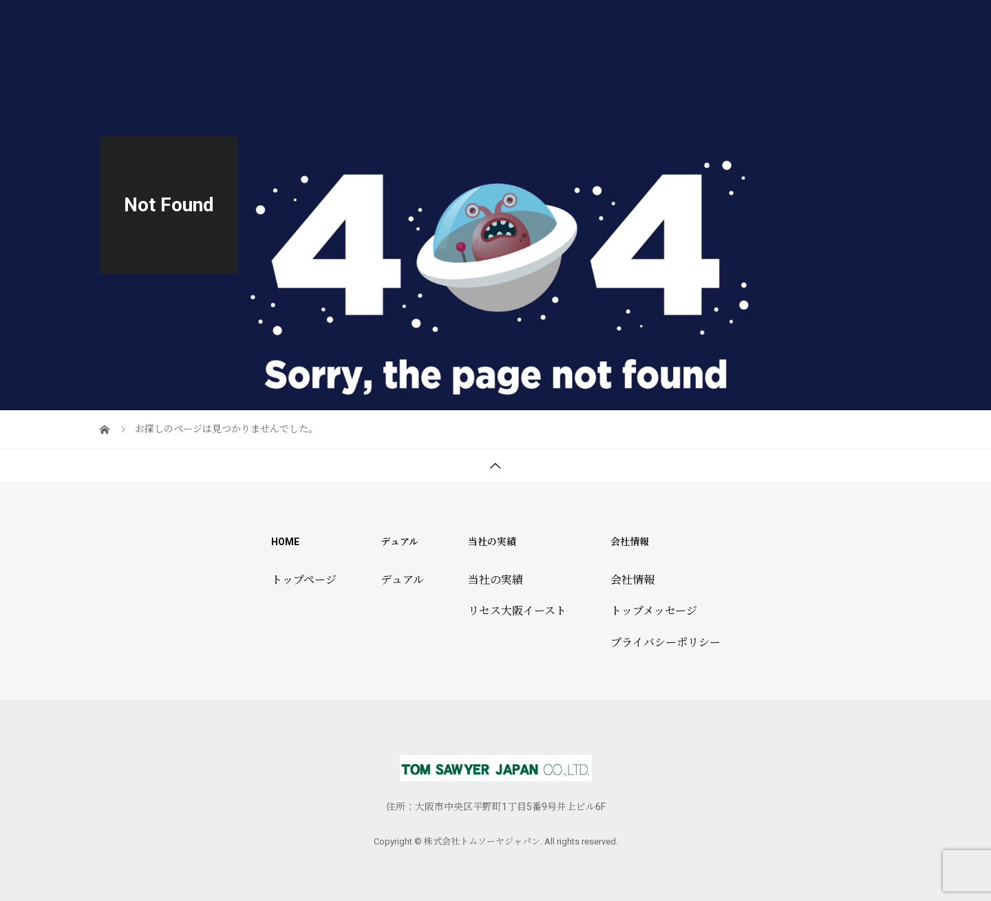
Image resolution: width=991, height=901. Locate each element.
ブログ (865, 23)
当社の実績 (631, 23)
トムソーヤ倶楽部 (722, 23)
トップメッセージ (653, 610)
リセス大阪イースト (517, 610)
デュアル (562, 23)
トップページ (489, 23)
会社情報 (807, 23)
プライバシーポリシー (665, 642)
